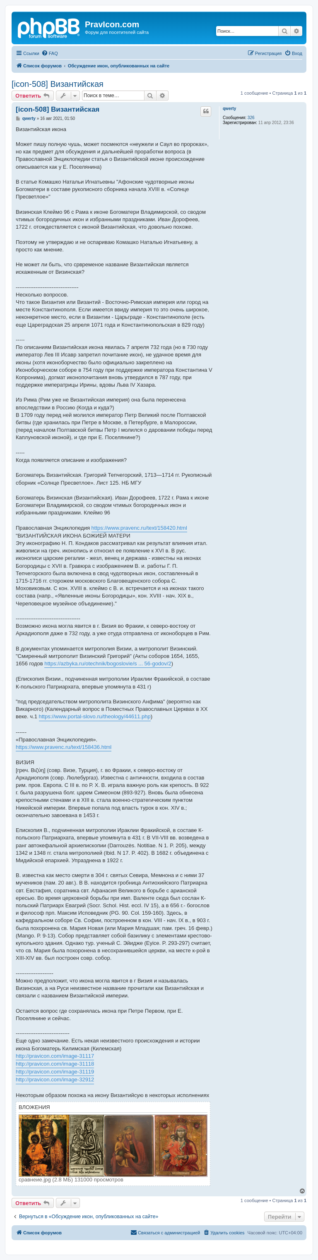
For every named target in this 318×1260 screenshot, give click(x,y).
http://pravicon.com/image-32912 (55, 1079)
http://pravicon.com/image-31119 (55, 1072)
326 (251, 117)
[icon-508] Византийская (58, 83)
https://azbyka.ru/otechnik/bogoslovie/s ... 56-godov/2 (107, 663)
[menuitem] (49, 53)
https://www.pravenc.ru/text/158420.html (139, 528)
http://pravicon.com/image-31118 (55, 1064)
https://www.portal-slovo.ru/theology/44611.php (95, 716)
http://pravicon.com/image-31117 (55, 1056)
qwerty (229, 108)
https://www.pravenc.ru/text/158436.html (63, 747)
